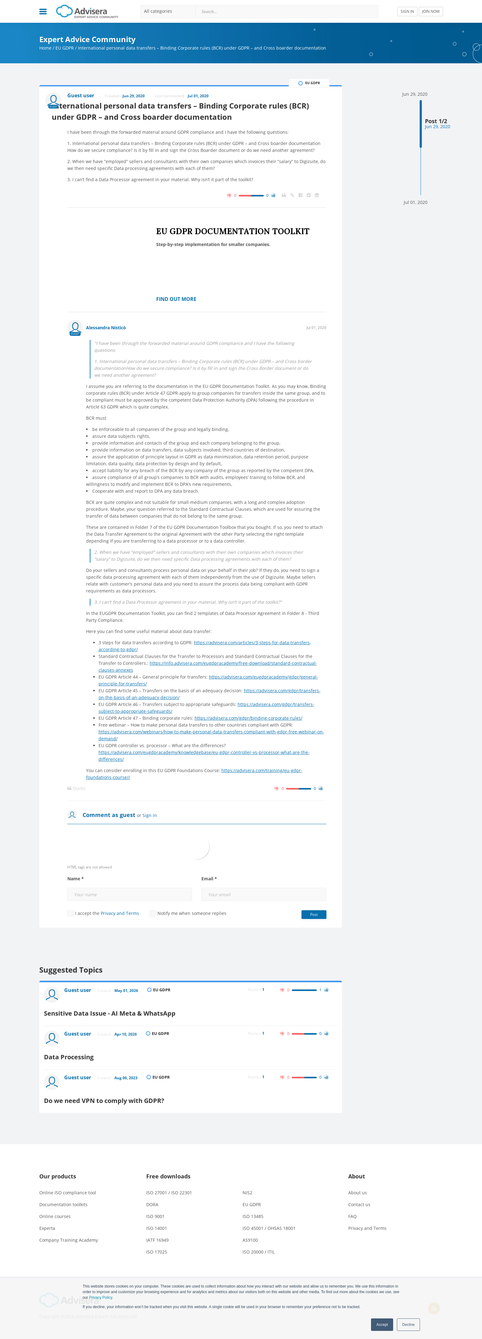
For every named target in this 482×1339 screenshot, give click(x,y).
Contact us (359, 1194)
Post (314, 937)
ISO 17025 (156, 1242)
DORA (152, 1194)
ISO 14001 (156, 1218)
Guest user (82, 1014)
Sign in (149, 838)
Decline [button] (408, 1324)
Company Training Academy (68, 1230)
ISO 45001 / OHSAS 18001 (269, 1218)
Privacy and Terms (120, 936)
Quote (76, 811)
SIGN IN (407, 11)
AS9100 (250, 1230)
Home (45, 48)
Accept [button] (382, 1324)
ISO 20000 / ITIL (259, 1242)
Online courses (55, 1206)
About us (357, 1182)
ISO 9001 (155, 1206)
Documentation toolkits (63, 1194)
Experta (47, 1218)
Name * (75, 901)
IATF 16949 (157, 1230)
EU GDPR (64, 48)
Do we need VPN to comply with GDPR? (141, 1090)
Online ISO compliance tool (67, 1182)
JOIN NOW (431, 11)
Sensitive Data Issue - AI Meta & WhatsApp (147, 1025)
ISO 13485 (253, 1206)
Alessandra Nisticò (106, 350)
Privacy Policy (100, 1297)
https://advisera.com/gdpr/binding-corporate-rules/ (248, 740)
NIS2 (247, 1182)
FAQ (352, 1206)
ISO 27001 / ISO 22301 (169, 1182)
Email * (209, 901)
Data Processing (99, 1057)
